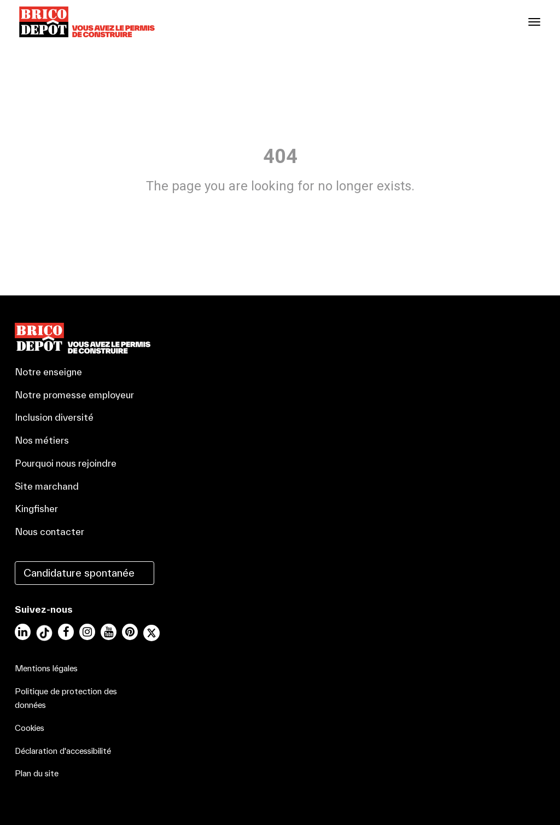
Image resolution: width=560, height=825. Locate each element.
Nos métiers (42, 440)
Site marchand (47, 486)
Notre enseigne (48, 372)
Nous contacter (49, 531)
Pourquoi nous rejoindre (65, 463)
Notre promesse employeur (74, 395)
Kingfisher (36, 508)
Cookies (29, 728)
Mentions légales (46, 668)
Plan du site (37, 773)
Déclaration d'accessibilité (63, 751)
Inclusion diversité (54, 417)
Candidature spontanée (79, 573)
